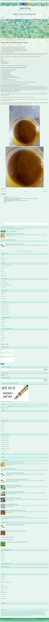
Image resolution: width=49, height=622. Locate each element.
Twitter (2, 323)
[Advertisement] (24, 29)
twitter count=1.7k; (4, 305)
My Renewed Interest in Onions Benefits (13, 498)
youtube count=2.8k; (5, 442)
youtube (2, 339)
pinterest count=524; (5, 444)
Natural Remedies (4, 282)
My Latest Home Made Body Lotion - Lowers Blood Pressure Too (13, 516)
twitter (2, 333)
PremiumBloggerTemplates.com (30, 620)
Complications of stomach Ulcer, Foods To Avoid (15, 233)
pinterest (3, 321)
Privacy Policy (3, 275)
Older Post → (45, 191)
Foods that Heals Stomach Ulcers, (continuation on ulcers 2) (17, 479)
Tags (8, 231)
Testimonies (3, 273)
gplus (2, 560)
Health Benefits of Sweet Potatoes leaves (13, 485)
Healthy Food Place (25, 8)
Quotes (2, 271)
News (2, 269)
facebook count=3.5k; (5, 303)
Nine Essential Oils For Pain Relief (12, 504)
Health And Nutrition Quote (6, 265)
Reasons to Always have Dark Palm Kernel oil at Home (16, 510)
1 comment (18, 44)
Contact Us (3, 259)
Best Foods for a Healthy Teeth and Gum (8, 239)
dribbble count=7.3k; (5, 446)
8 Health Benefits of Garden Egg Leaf (8, 537)
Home (2, 1)
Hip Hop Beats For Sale (40, 620)
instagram (3, 337)
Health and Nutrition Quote (17, 406)
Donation (6, 406)
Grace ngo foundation (5, 257)
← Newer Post (3, 191)
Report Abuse (4, 344)
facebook (3, 319)
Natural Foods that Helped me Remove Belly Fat (14, 491)
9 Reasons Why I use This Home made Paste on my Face (14, 42)
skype (2, 335)
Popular (3, 231)
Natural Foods (4, 292)
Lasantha (22, 620)
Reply (5, 202)
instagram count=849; (5, 314)
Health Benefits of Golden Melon (7, 539)
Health (2, 294)
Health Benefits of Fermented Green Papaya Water (15, 244)
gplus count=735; (4, 307)
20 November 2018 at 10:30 (14, 197)
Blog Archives (13, 231)
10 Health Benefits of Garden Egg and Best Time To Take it (16, 542)
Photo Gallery (3, 267)
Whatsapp (3, 325)
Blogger (31, 250)
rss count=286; (4, 450)
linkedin (2, 341)
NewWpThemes (11, 620)
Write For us (3, 280)
